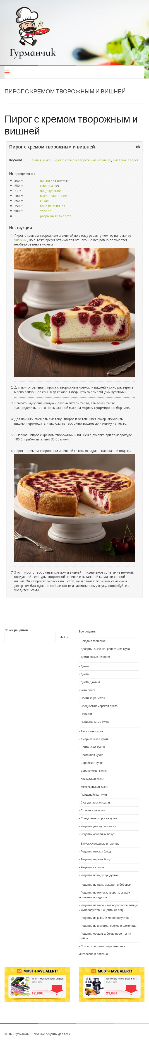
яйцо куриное (50, 191)
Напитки (86, 714)
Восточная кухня (92, 755)
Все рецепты (87, 631)
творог (133, 160)
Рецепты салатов (92, 867)
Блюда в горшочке (93, 641)
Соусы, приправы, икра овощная (103, 946)
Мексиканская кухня (94, 786)
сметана (119, 160)
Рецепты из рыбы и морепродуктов (105, 917)
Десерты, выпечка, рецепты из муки (105, 649)
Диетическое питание (95, 656)
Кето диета (88, 690)
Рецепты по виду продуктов (99, 875)
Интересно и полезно (93, 954)
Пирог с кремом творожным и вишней (71, 124)
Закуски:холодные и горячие (100, 843)
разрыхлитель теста (56, 216)
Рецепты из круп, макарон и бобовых (106, 884)
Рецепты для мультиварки (98, 826)
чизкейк (20, 240)
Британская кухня (93, 747)
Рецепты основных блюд (97, 834)
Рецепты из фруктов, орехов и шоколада (108, 925)
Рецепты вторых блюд (96, 851)
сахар (44, 201)
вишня (36, 160)
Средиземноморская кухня (99, 818)
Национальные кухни (95, 721)
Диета (85, 666)
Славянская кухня (93, 810)
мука (46, 160)
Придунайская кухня (94, 794)
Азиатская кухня (92, 731)
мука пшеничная (52, 206)
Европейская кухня (94, 770)
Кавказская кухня (92, 778)
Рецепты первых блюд (96, 859)
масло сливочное (53, 196)
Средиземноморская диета (99, 706)
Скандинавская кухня (95, 802)
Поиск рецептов (16, 630)
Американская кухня (94, 739)
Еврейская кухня (92, 762)
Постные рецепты (93, 698)
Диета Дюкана (90, 682)
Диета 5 (86, 674)
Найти (64, 637)
